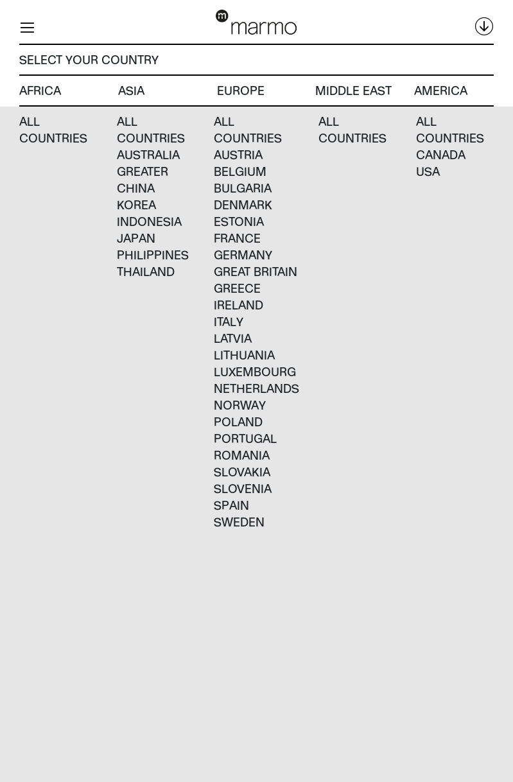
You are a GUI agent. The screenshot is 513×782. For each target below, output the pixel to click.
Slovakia (242, 471)
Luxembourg (255, 371)
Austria (238, 154)
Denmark (243, 204)
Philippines (153, 254)
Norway (240, 405)
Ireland (238, 304)
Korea (136, 204)
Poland (238, 421)
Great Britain (255, 271)
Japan (136, 238)
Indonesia (149, 221)
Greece (237, 288)
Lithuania (244, 354)
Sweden (239, 521)
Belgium (240, 171)
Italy (228, 321)
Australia (148, 154)
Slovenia (243, 488)
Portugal (245, 438)
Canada (440, 154)
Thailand (146, 271)
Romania (242, 455)
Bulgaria (243, 188)
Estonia (239, 221)
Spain (231, 505)
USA (428, 171)
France (237, 238)
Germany (243, 254)
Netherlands (256, 388)
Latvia (233, 338)
